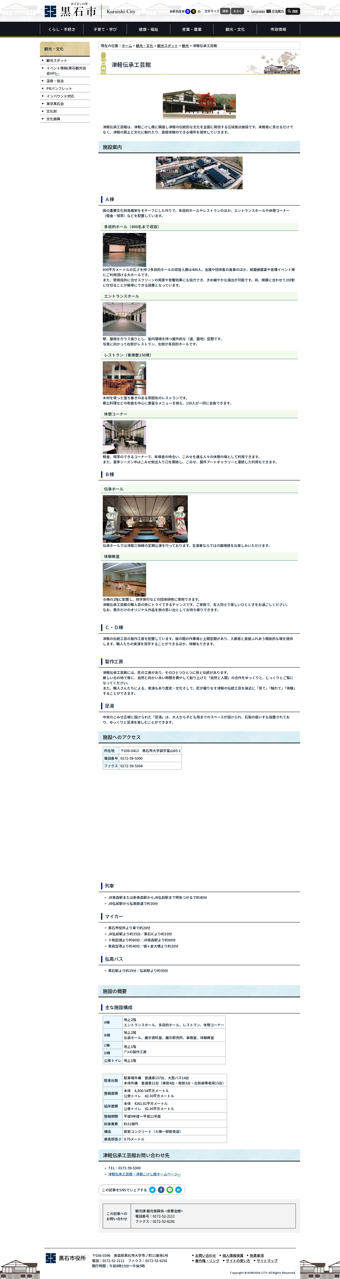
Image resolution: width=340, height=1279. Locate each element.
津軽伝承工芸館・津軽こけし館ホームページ (144, 1174)
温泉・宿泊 (55, 80)
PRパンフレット (59, 88)
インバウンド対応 (60, 96)
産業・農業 (192, 29)
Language (258, 11)
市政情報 (278, 29)
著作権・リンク (207, 1260)
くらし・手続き (61, 29)
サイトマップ (267, 1260)
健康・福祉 (148, 29)
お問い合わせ (205, 1255)
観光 (185, 45)
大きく (237, 11)
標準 (225, 11)
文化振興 (53, 118)
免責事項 (257, 1255)
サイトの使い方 (238, 1260)
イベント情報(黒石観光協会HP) (66, 70)
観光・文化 (235, 29)
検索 (295, 11)
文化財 (51, 111)
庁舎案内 (278, 11)
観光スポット (167, 45)
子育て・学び (105, 29)
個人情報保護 (232, 1255)
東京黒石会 (55, 103)
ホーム (127, 45)
